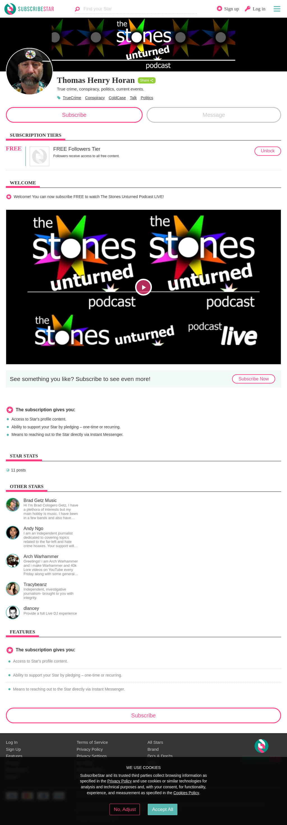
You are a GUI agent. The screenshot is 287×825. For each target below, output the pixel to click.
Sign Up (13, 749)
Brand (153, 749)
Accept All (162, 809)
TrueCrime (72, 98)
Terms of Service (92, 742)
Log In (12, 742)
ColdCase (117, 98)
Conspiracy (95, 98)
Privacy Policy (90, 749)
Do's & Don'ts (160, 756)
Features (14, 756)
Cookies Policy (186, 793)
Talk (133, 98)
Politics (147, 98)
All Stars (155, 742)
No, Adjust (125, 809)
